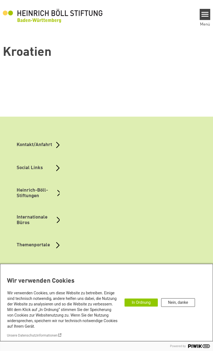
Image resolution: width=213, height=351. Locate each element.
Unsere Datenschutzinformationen (32, 335)
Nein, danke (178, 302)
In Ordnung (141, 302)
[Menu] (205, 14)
